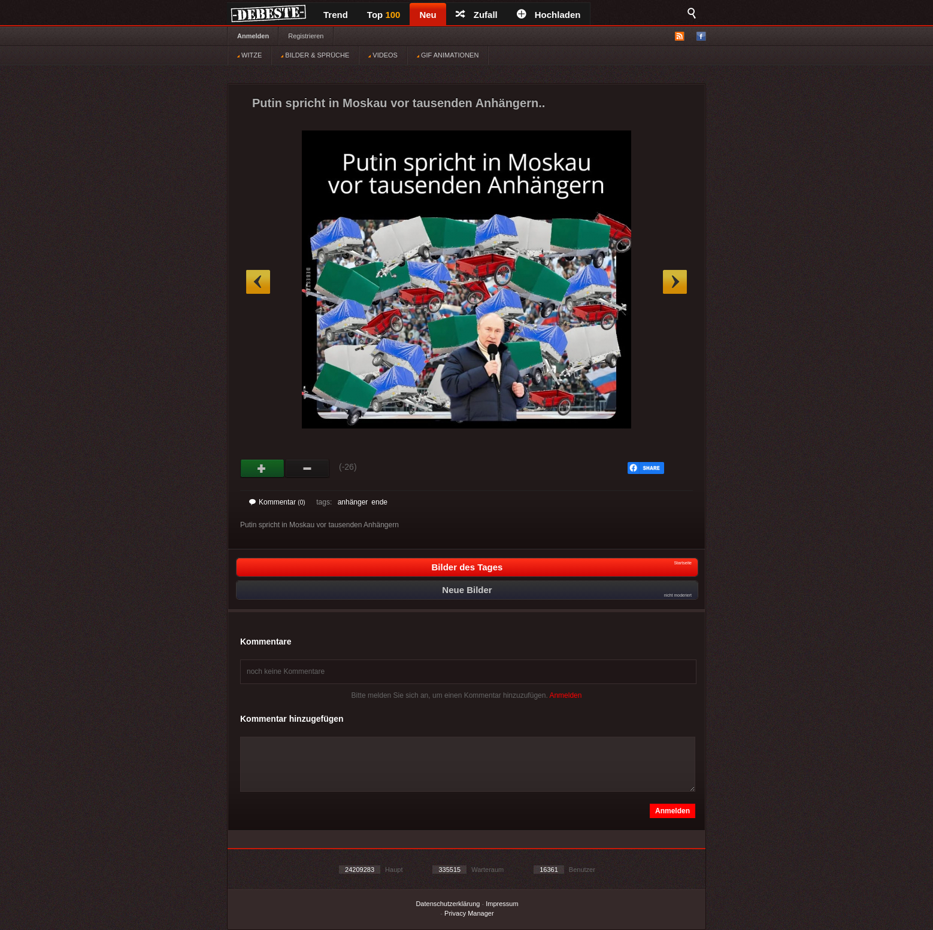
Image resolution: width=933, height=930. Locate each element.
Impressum (502, 903)
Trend (335, 15)
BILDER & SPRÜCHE (315, 55)
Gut (262, 468)
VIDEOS (383, 55)
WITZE (249, 55)
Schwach (307, 468)
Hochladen (549, 15)
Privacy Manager (469, 913)
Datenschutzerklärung (448, 903)
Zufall (477, 15)
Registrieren (305, 35)
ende (379, 502)
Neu (427, 15)
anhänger (353, 502)
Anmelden (253, 35)
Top (384, 15)
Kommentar (277, 502)
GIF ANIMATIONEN (447, 55)
